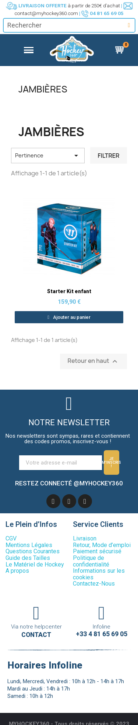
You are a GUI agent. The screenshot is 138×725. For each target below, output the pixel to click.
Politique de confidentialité (91, 560)
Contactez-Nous (94, 582)
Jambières (42, 89)
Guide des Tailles (28, 556)
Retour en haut (93, 361)
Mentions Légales (29, 543)
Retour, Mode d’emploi (102, 543)
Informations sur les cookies (99, 573)
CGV (11, 537)
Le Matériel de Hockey (35, 563)
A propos (17, 569)
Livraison (84, 537)
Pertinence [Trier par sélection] (48, 155)
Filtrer (108, 156)
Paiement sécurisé (97, 550)
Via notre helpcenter (36, 625)
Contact (36, 634)
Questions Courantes (33, 550)
